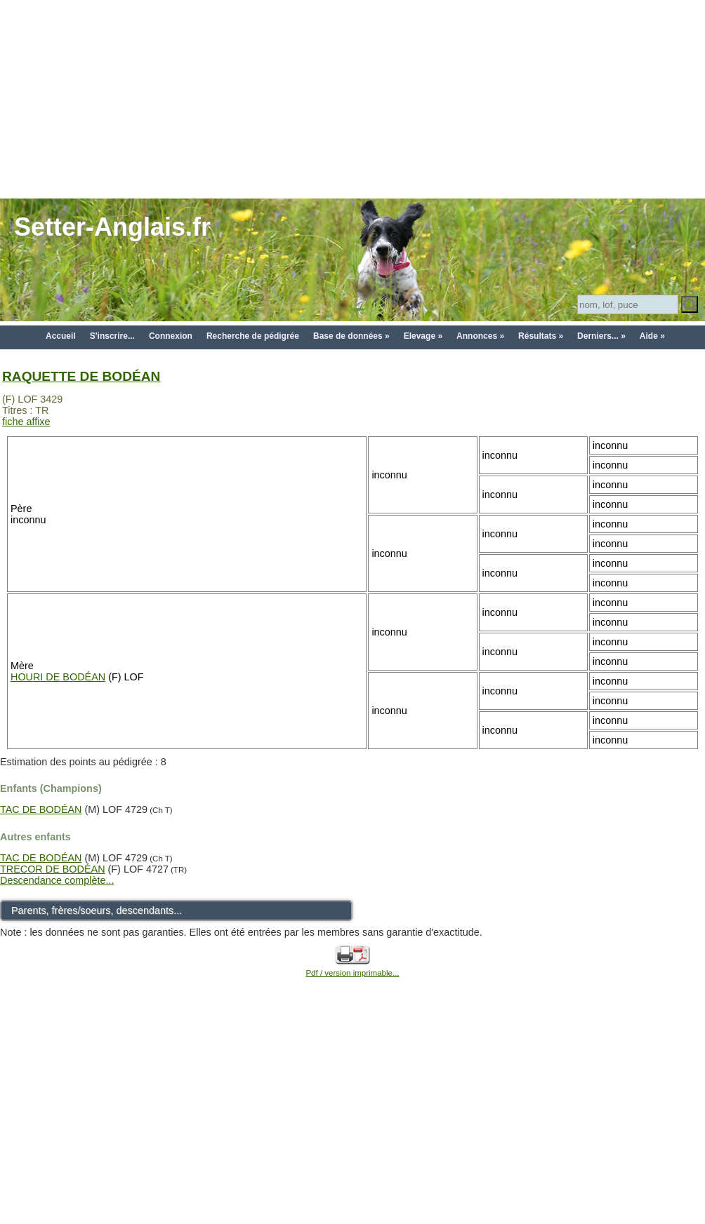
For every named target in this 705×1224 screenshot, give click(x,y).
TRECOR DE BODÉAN (52, 869)
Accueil (61, 336)
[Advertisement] (352, 98)
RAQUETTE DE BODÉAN (81, 376)
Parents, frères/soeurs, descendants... (96, 910)
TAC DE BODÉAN (40, 809)
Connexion (170, 336)
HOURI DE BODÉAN (58, 676)
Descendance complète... (57, 880)
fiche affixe (26, 421)
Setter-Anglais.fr (112, 227)
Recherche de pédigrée (252, 336)
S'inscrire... (112, 336)
